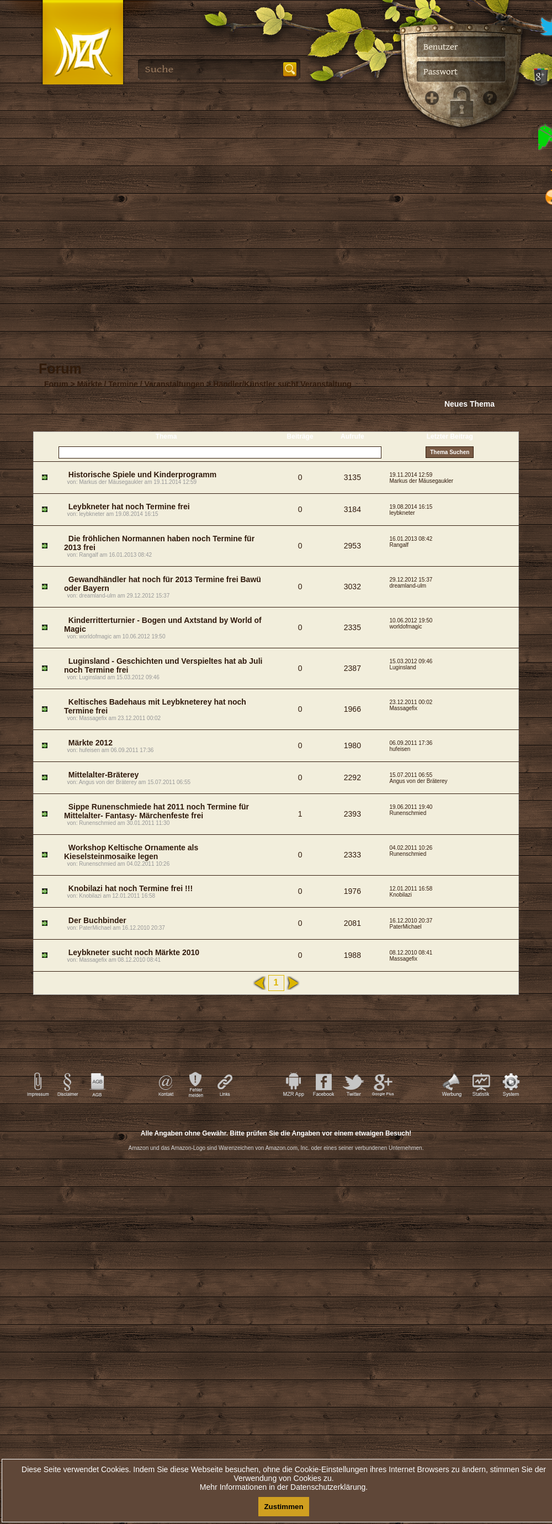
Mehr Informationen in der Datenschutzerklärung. (284, 1487)
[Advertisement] (276, 1263)
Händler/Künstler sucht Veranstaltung (282, 384)
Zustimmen (283, 1506)
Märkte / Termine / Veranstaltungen (141, 384)
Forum (56, 384)
